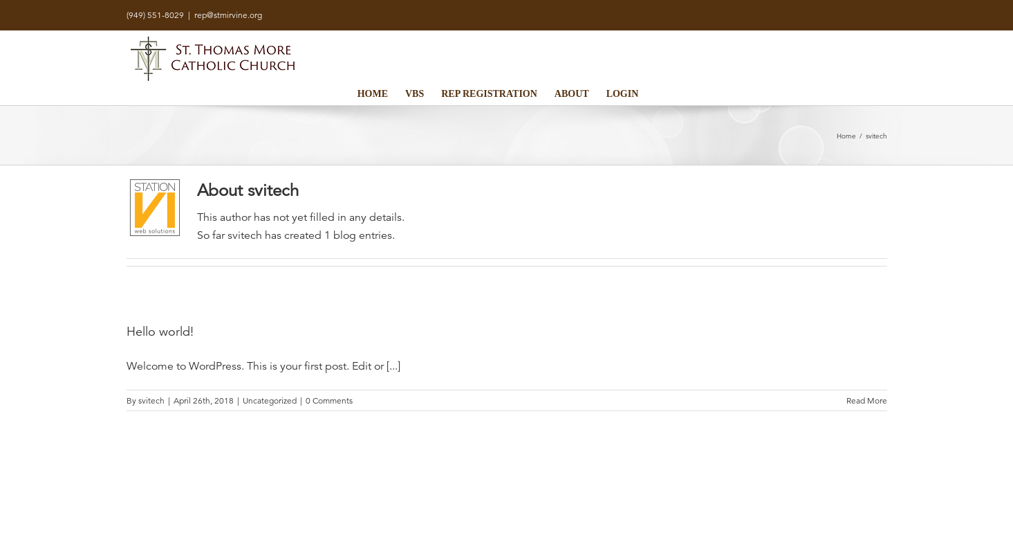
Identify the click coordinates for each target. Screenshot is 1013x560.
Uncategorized (270, 400)
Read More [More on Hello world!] (866, 400)
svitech (151, 400)
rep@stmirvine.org (228, 15)
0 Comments (329, 400)
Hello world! (160, 331)
